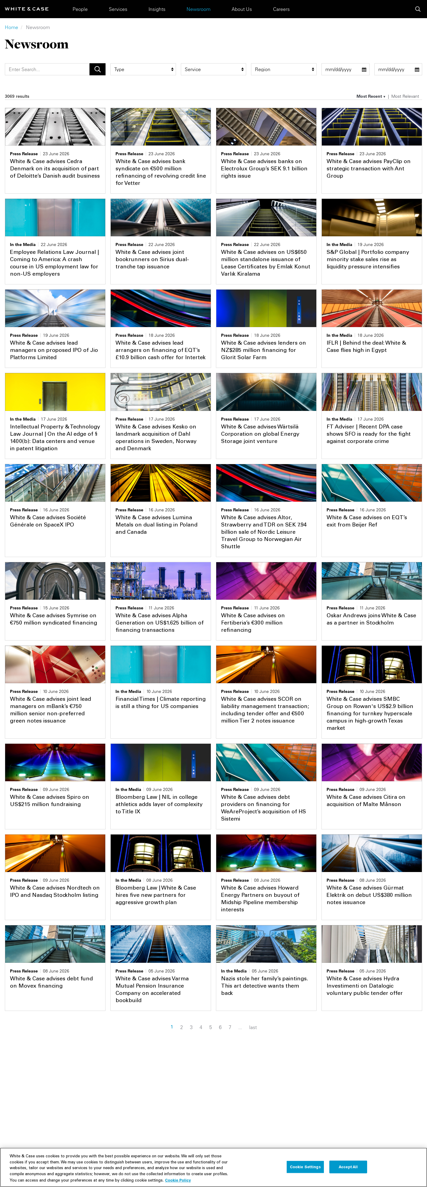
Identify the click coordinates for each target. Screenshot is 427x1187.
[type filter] (143, 69)
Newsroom (198, 9)
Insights (156, 9)
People (80, 9)
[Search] (47, 69)
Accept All (348, 1170)
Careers (281, 9)
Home (11, 27)
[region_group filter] (284, 69)
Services (118, 9)
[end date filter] (398, 69)
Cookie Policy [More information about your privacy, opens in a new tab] (178, 1184)
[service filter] (213, 69)
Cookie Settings (305, 1170)
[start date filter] (345, 69)
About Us (242, 9)
